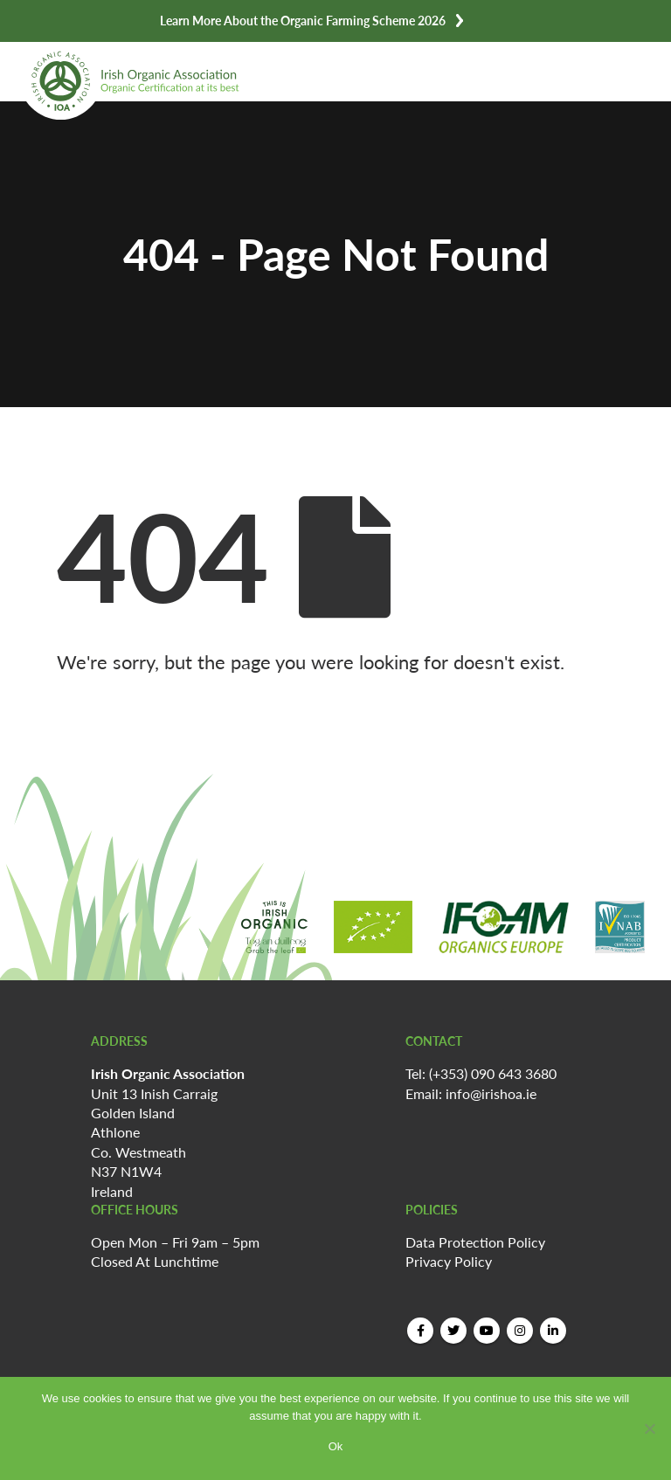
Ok (336, 1446)
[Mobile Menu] (627, 66)
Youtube (487, 1330)
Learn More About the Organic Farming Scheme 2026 (303, 20)
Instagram (520, 1330)
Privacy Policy (448, 1261)
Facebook (420, 1330)
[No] (649, 1428)
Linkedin (553, 1330)
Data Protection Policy (475, 1242)
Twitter (453, 1330)
